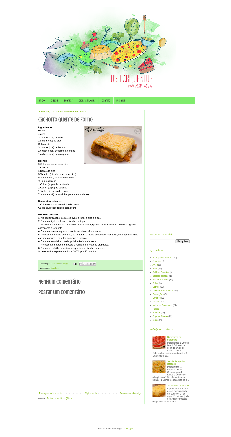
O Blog (54, 100)
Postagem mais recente (50, 393)
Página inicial (90, 393)
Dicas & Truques (87, 100)
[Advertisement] (90, 382)
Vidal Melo (55, 264)
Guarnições (158, 294)
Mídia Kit (120, 100)
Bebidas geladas (160, 276)
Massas (156, 301)
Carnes (156, 287)
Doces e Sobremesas (162, 290)
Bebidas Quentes (160, 272)
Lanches (54, 268)
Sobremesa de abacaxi (178, 385)
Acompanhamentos (161, 257)
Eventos (68, 100)
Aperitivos (157, 261)
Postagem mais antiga (130, 393)
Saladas (156, 312)
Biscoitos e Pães (160, 279)
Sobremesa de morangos (174, 338)
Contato (106, 100)
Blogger (129, 428)
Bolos (155, 283)
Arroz (155, 265)
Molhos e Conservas (162, 305)
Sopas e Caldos (160, 316)
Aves (154, 268)
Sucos (155, 320)
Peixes (155, 309)
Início (42, 100)
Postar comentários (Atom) (60, 398)
